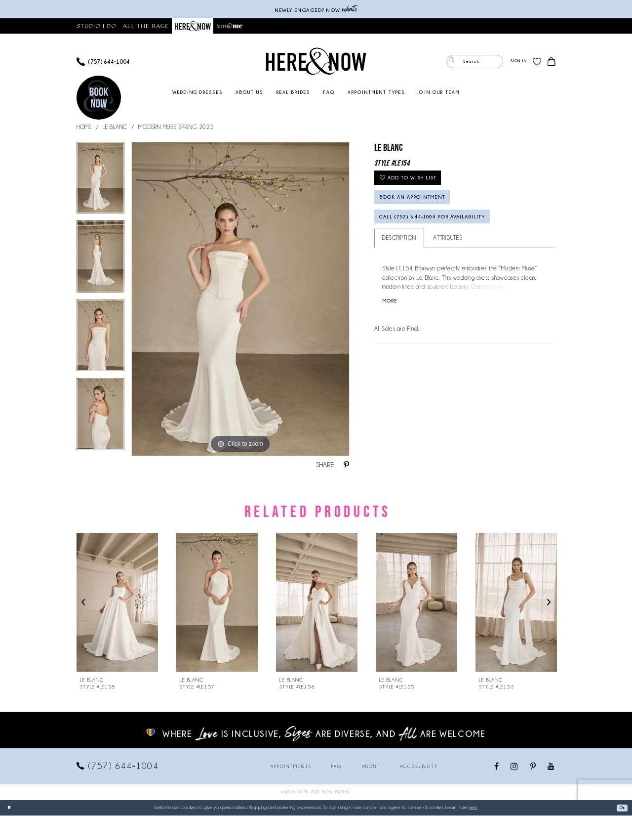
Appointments (291, 767)
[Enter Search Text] (474, 62)
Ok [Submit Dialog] (619, 808)
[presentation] (117, 602)
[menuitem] (103, 62)
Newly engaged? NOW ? (316, 9)
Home (84, 127)
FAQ (336, 767)
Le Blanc (115, 127)
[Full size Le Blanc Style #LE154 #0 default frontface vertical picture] (240, 299)
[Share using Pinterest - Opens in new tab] (346, 465)
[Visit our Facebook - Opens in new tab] (497, 767)
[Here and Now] (316, 62)
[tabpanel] (100, 181)
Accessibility (419, 767)
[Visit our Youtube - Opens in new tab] (551, 767)
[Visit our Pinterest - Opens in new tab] (533, 767)
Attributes (447, 259)
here (473, 808)
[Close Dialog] (10, 808)
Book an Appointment (428, 209)
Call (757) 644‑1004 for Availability (458, 235)
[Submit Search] (453, 62)
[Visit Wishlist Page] (537, 62)
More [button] (394, 325)
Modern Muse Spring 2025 (176, 127)
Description (399, 259)
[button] (518, 62)
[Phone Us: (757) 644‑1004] (103, 62)
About (371, 767)
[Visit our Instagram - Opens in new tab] (514, 767)
